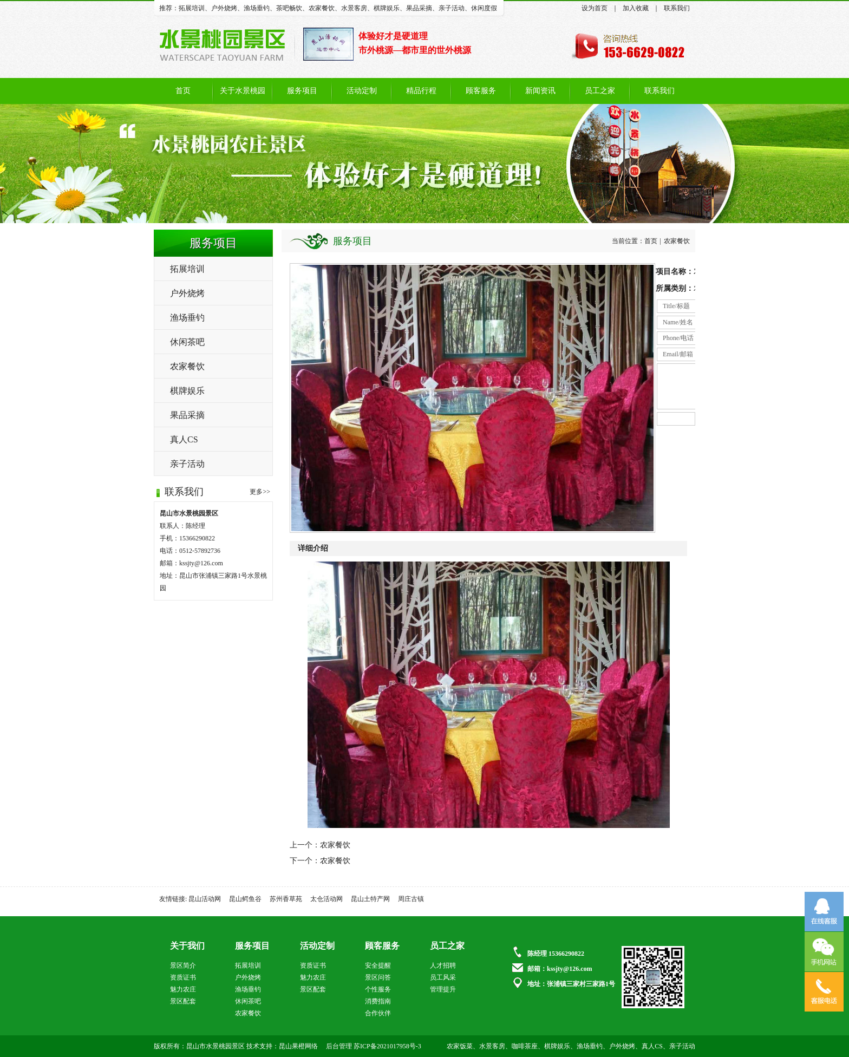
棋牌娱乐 (387, 8)
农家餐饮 (322, 8)
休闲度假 (484, 8)
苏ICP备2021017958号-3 (387, 1046)
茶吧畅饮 (289, 8)
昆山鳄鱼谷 (245, 899)
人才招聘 (443, 965)
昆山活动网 (204, 899)
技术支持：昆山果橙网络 (282, 1046)
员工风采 (443, 977)
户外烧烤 (224, 8)
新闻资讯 (540, 91)
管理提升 (443, 989)
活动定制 (362, 91)
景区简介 (183, 965)
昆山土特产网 (370, 899)
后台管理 (339, 1046)
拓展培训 (192, 8)
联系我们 (677, 8)
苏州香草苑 (286, 899)
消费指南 (378, 1001)
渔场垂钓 (257, 8)
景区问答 (378, 977)
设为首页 (595, 8)
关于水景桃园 (242, 91)
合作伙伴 (378, 1013)
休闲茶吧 (187, 342)
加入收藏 (636, 8)
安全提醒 (378, 965)
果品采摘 (419, 8)
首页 (183, 91)
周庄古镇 (411, 899)
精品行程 (421, 91)
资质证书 (183, 977)
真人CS (184, 439)
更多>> (260, 491)
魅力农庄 (183, 989)
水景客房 (354, 8)
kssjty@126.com (201, 563)
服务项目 (302, 91)
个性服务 (378, 989)
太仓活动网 (326, 899)
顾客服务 (481, 91)
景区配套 (183, 1001)
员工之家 (600, 91)
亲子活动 (452, 8)
